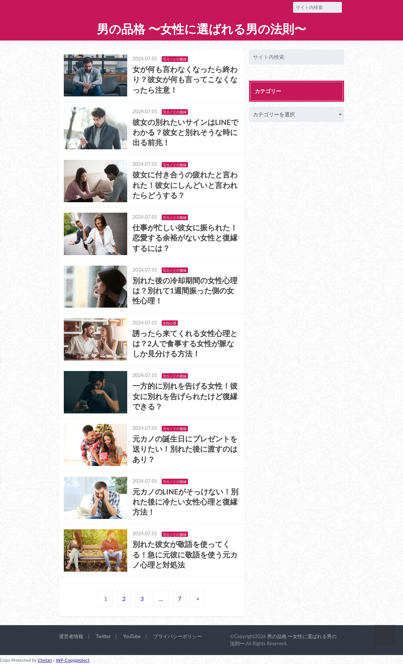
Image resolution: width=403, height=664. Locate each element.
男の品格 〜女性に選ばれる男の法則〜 (201, 29)
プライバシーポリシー (177, 636)
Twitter (103, 636)
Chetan (45, 660)
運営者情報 (71, 636)
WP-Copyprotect (72, 660)
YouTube (132, 636)
